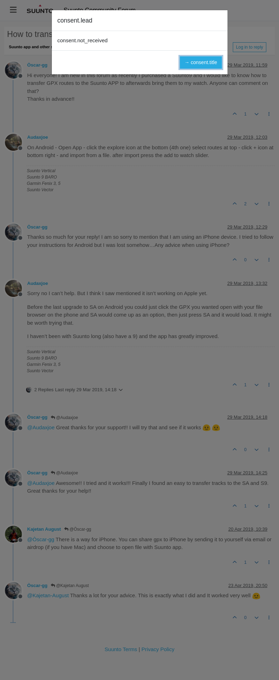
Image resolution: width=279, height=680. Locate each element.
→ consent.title (200, 62)
